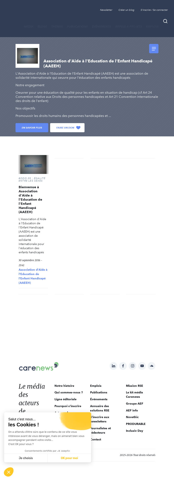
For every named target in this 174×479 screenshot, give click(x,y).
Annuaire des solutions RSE (99, 408)
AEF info (132, 410)
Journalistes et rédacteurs (100, 430)
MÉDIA (29, 26)
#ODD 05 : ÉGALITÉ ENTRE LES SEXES (32, 179)
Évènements (101, 26)
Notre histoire (64, 385)
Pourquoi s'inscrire (67, 406)
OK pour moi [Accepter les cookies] (69, 458)
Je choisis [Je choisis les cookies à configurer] (26, 458)
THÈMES (57, 26)
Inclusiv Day (134, 430)
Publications (77, 26)
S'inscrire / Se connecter (154, 9)
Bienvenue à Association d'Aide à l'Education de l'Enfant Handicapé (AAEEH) (30, 199)
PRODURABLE (136, 424)
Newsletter (106, 9)
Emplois (152, 26)
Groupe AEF (134, 403)
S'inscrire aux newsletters (99, 419)
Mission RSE (134, 385)
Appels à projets (128, 26)
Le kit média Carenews (134, 394)
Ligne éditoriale (65, 399)
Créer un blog (126, 9)
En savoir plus (32, 127)
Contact (95, 439)
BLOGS (42, 26)
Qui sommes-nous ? (68, 392)
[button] (9, 472)
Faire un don (68, 127)
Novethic (132, 417)
